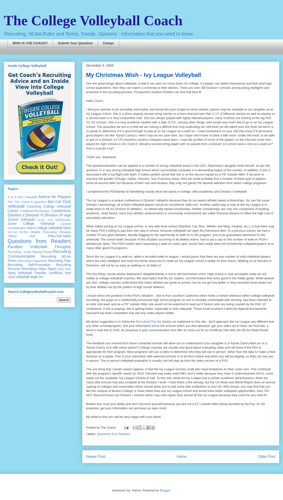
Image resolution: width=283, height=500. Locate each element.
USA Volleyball (18, 277)
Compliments (61, 211)
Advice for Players (54, 197)
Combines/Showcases (35, 211)
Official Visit (21, 236)
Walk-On (36, 277)
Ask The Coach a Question (27, 202)
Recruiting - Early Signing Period (30, 252)
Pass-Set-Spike (59, 236)
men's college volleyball (44, 228)
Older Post (266, 457)
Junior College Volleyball (31, 223)
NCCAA (12, 232)
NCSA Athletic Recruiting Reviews (45, 232)
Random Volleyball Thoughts (39, 247)
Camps (108, 43)
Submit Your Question (75, 43)
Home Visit (45, 219)
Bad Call (54, 202)
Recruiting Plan (146, 321)
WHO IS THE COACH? (30, 43)
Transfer (40, 273)
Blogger (165, 490)
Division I (16, 215)
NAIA (67, 228)
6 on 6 (12, 197)
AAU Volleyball (27, 197)
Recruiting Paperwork (32, 261)
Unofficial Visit (60, 273)
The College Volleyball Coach (93, 20)
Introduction (63, 219)
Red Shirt (64, 269)
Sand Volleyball (20, 273)
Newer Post (95, 457)
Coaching (34, 206)
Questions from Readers (114, 434)
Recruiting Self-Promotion (29, 265)
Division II (34, 215)
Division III (53, 215)
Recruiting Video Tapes (39, 269)
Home (182, 457)
